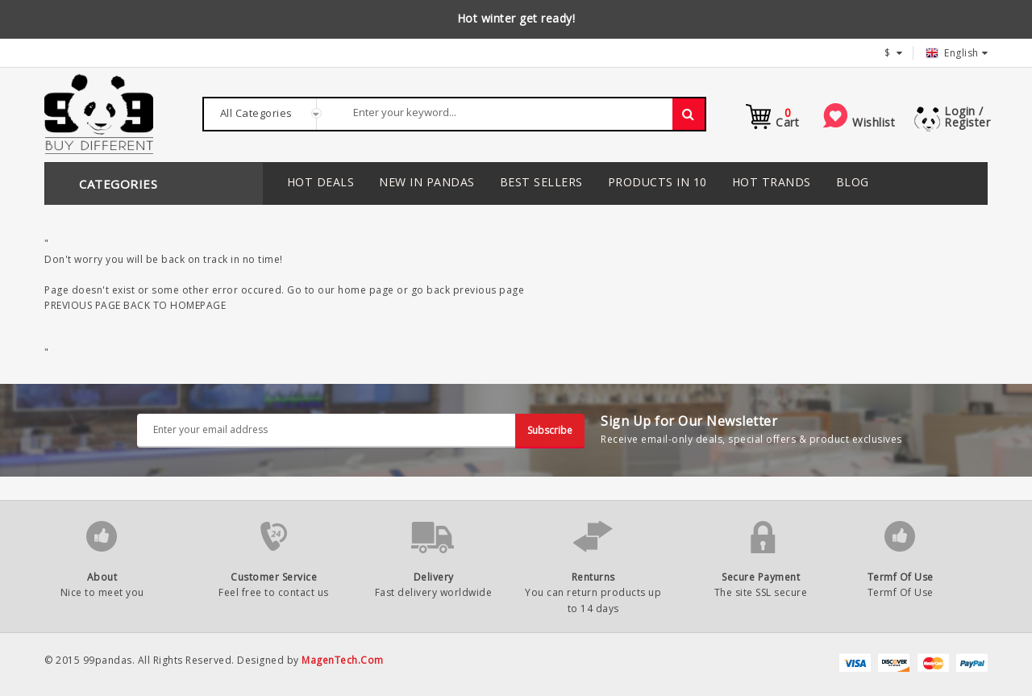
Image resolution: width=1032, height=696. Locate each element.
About (102, 577)
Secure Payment (761, 577)
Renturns (593, 577)
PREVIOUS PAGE (82, 305)
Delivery (434, 577)
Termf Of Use (901, 577)
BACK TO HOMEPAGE (174, 305)
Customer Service (274, 577)
